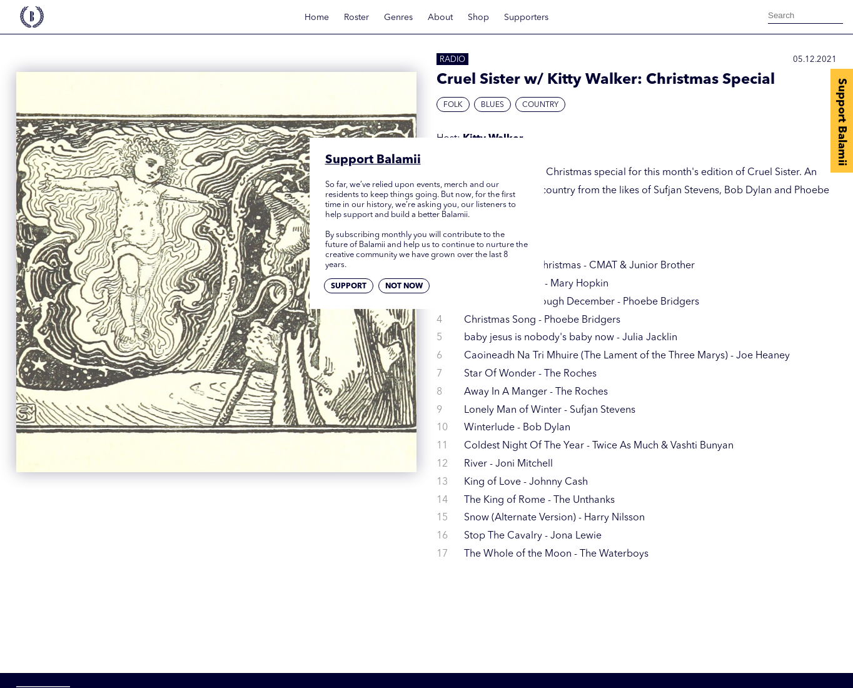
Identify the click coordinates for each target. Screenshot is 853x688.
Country (540, 105)
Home (317, 17)
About (440, 17)
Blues (492, 105)
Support (348, 286)
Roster (356, 17)
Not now (404, 286)
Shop (478, 17)
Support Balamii (841, 122)
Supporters (526, 17)
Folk (453, 105)
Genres (398, 17)
